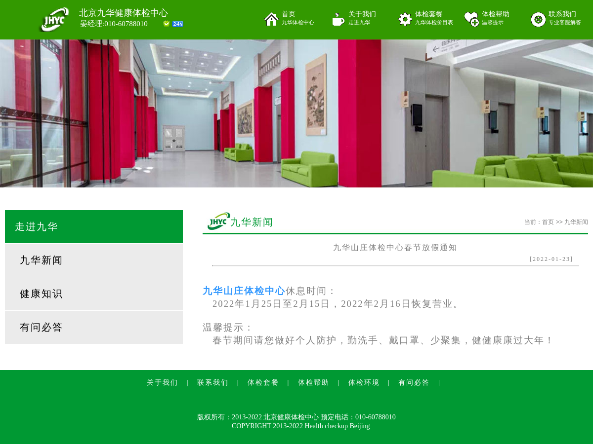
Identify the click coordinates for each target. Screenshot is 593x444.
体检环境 (364, 382)
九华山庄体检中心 (244, 291)
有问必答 (41, 327)
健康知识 (41, 293)
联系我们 (570, 18)
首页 (303, 18)
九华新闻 (41, 260)
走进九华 (36, 226)
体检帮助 (503, 18)
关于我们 (369, 18)
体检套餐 (436, 18)
